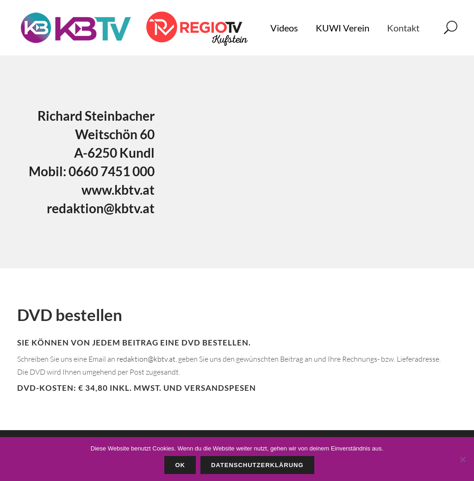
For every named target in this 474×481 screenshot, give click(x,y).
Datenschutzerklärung (257, 465)
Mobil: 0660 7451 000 (92, 171)
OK (180, 465)
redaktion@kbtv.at (101, 208)
